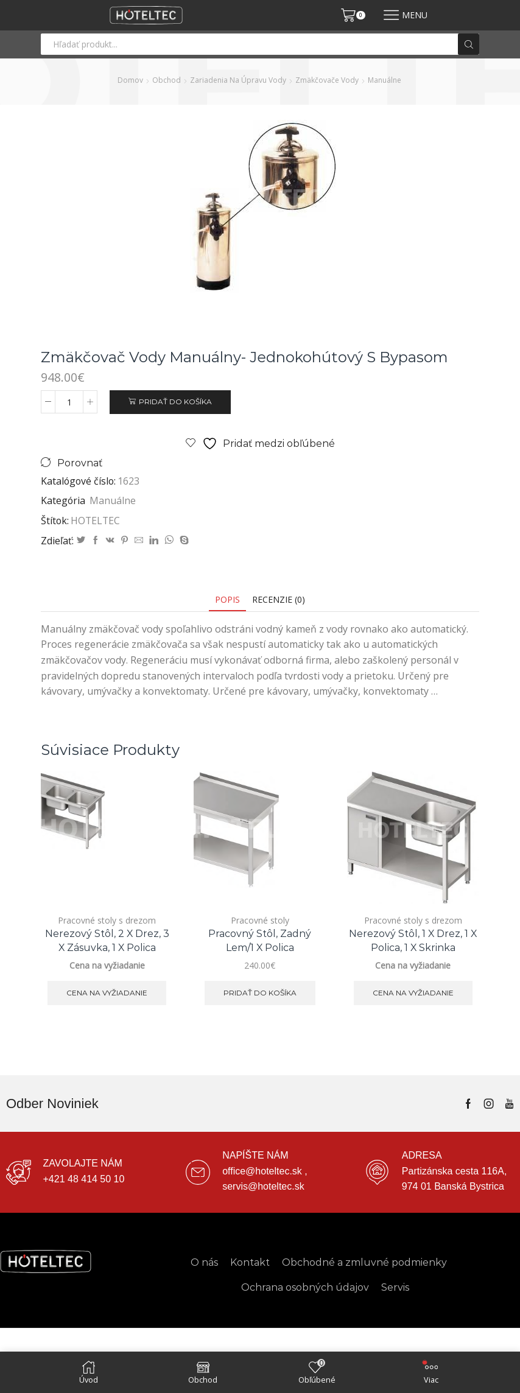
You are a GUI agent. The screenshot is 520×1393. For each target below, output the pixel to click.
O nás (204, 1262)
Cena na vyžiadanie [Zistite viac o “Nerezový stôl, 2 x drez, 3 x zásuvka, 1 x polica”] (106, 992)
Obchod (166, 80)
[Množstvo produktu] (69, 401)
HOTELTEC (95, 520)
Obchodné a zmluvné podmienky (364, 1262)
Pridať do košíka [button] (260, 992)
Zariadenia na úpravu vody (238, 80)
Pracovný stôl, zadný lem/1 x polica (259, 941)
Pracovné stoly (260, 920)
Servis (395, 1287)
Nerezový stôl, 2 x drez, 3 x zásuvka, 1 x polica (107, 941)
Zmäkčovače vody (327, 80)
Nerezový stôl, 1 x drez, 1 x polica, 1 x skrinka (413, 941)
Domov (130, 80)
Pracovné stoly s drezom (107, 920)
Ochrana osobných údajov (305, 1287)
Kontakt (250, 1262)
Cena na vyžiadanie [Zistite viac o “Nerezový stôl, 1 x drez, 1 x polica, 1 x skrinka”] (413, 992)
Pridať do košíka (175, 401)
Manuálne (384, 80)
